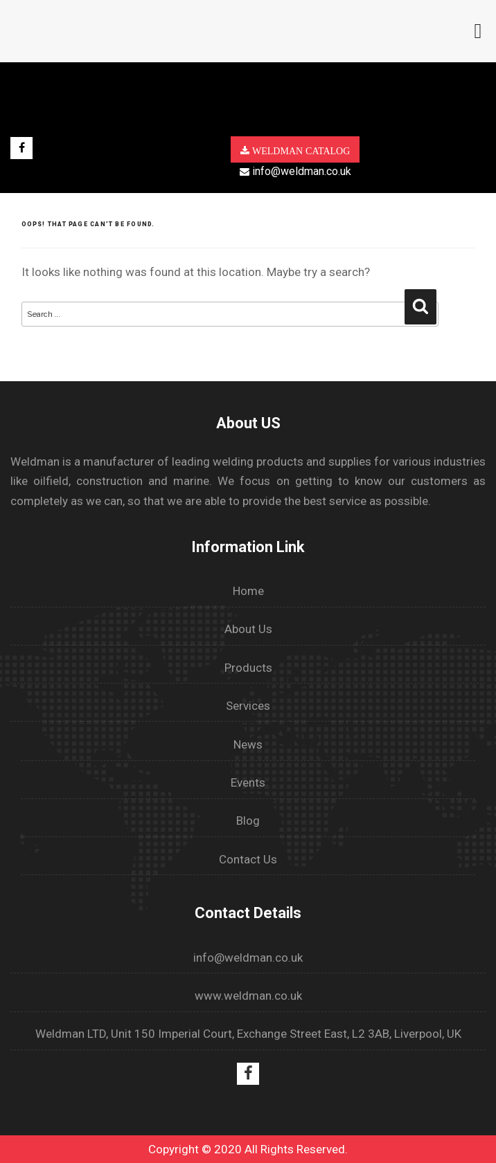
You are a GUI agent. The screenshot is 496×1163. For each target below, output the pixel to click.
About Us (248, 629)
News (248, 744)
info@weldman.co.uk (295, 171)
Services (248, 706)
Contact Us (248, 859)
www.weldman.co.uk (248, 995)
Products (248, 668)
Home (248, 591)
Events (248, 782)
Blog (248, 820)
